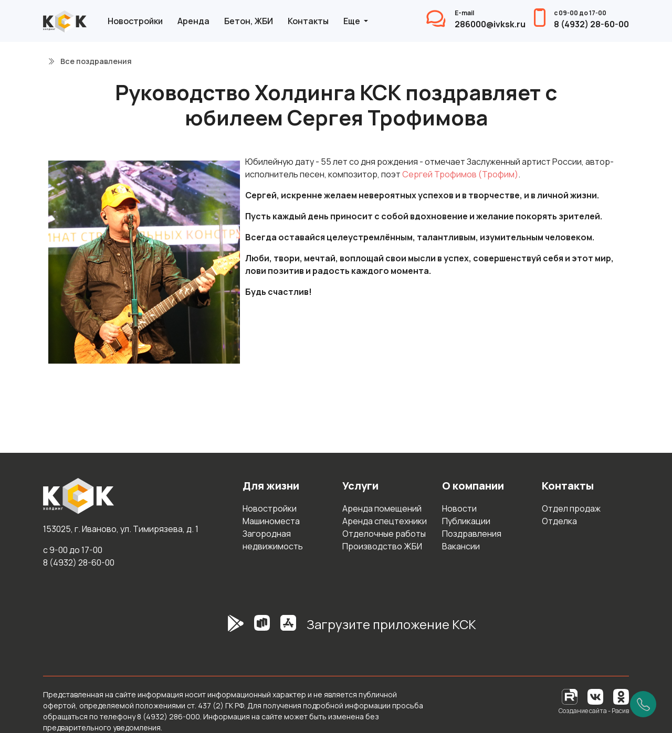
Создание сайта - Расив (594, 710)
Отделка (559, 521)
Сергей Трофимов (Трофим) (460, 174)
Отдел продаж (571, 508)
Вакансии (461, 546)
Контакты (308, 21)
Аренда (193, 21)
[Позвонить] (643, 704)
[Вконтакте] (595, 696)
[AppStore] (288, 628)
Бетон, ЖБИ (248, 21)
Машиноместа (271, 521)
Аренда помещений (382, 508)
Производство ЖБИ (382, 546)
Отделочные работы (384, 533)
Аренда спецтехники (384, 521)
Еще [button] (352, 21)
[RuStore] (262, 628)
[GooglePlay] (220, 628)
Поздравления (471, 533)
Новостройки (135, 21)
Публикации (466, 521)
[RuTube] (570, 696)
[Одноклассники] (621, 696)
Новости (459, 508)
